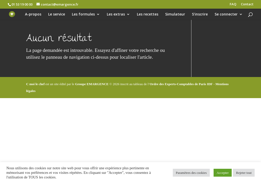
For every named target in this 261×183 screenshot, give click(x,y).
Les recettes (147, 14)
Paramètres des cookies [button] (191, 173)
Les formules (83, 14)
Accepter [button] (223, 173)
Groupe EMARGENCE (92, 84)
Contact (247, 4)
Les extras (116, 14)
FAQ (233, 4)
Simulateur (175, 14)
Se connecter (226, 14)
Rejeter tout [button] (244, 173)
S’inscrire (200, 14)
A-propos (33, 14)
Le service (56, 14)
